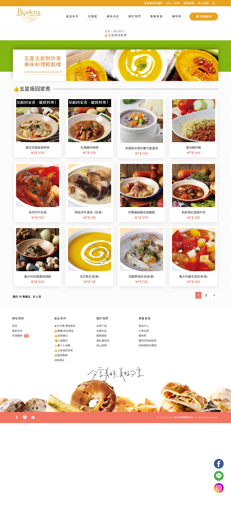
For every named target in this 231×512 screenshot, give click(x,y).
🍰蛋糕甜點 (61, 355)
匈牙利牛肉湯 (37, 212)
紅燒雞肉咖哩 (89, 147)
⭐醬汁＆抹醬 (62, 345)
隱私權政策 (102, 340)
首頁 (107, 31)
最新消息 (112, 17)
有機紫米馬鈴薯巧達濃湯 (142, 148)
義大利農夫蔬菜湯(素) (193, 276)
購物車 (176, 17)
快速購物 (204, 16)
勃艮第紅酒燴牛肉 (193, 212)
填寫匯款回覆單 (155, 3)
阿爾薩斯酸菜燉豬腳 (141, 212)
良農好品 (101, 331)
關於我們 (134, 17)
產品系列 (72, 17)
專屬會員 (156, 17)
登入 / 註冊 (174, 3)
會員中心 (144, 326)
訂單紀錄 (144, 331)
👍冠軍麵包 (61, 335)
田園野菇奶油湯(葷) (141, 276)
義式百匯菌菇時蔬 (37, 147)
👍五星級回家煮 (63, 350)
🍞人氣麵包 (61, 340)
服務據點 (190, 3)
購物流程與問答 (148, 340)
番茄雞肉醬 (193, 147)
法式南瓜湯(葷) (89, 276)
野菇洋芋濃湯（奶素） (89, 212)
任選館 (92, 17)
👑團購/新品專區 (64, 331)
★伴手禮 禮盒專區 (65, 326)
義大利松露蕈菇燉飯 (37, 276)
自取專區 (59, 360)
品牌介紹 (101, 326)
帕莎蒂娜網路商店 (183, 417)
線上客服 (204, 3)
